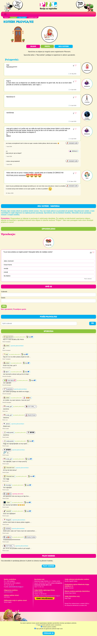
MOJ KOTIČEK (64, 46)
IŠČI (92, 323)
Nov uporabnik (6, 309)
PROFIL (47, 46)
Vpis (4, 306)
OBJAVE (33, 46)
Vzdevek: (4, 291)
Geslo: (3, 298)
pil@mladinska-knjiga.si (16, 586)
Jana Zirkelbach (8, 592)
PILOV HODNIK (48, 566)
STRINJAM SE (49, 633)
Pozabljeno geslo (19, 309)
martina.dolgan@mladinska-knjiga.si (50, 595)
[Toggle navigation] (5, 14)
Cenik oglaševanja (44, 598)
